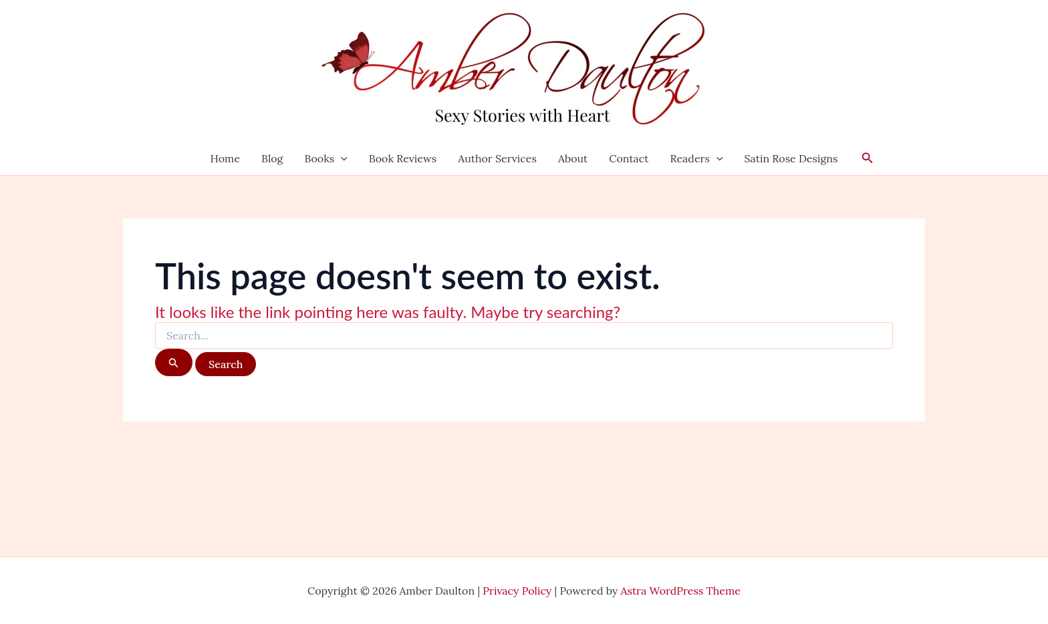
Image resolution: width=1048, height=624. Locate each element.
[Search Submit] (173, 362)
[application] (341, 158)
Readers (696, 158)
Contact (628, 158)
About (572, 158)
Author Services (497, 158)
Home (225, 158)
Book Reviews (402, 158)
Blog (272, 158)
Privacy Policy (517, 590)
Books (325, 158)
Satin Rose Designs (791, 158)
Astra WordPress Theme (681, 590)
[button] (868, 158)
